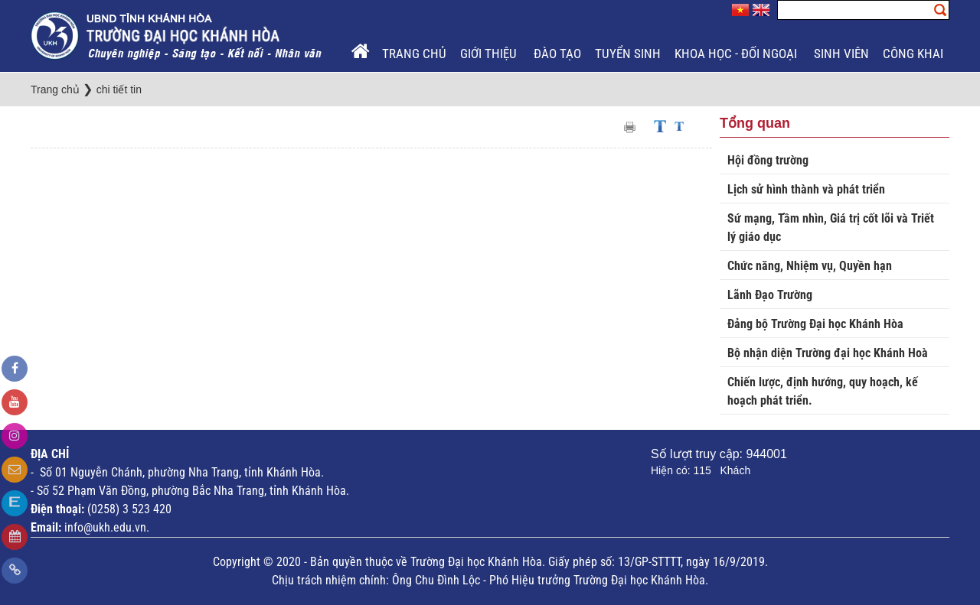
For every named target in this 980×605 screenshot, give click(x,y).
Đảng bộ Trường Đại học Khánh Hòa (815, 324)
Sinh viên (841, 53)
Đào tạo (557, 53)
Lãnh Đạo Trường (769, 295)
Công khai (914, 53)
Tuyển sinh (628, 53)
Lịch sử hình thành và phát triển (806, 189)
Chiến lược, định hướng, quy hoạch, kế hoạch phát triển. (822, 391)
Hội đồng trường (767, 160)
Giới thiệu (490, 53)
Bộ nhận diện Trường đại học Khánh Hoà (827, 353)
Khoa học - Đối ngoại (737, 53)
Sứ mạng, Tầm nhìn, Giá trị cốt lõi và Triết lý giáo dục (830, 227)
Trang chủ (414, 53)
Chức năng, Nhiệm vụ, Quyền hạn (809, 266)
